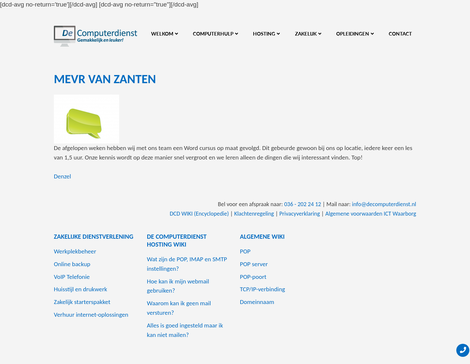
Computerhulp (213, 34)
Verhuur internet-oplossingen (91, 314)
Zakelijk (306, 34)
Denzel (62, 176)
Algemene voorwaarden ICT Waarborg (370, 213)
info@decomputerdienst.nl (384, 204)
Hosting (264, 34)
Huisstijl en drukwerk (80, 289)
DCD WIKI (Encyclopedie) (199, 213)
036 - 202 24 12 (302, 204)
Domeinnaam (257, 302)
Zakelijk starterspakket (82, 302)
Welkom (162, 34)
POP (245, 251)
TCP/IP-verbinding (262, 289)
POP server (254, 264)
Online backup (72, 264)
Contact (400, 34)
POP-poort (253, 277)
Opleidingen (352, 34)
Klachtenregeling (254, 213)
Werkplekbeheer (75, 251)
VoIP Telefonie (72, 277)
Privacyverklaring (299, 213)
